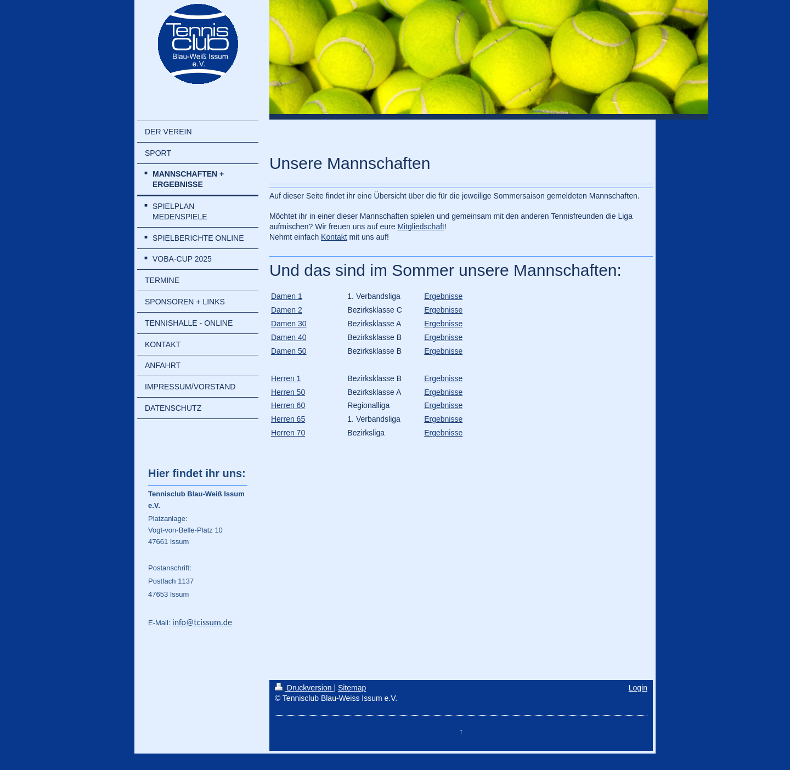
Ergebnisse (443, 296)
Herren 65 (288, 419)
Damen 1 (286, 296)
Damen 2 (286, 309)
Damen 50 (289, 351)
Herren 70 (288, 432)
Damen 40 (289, 337)
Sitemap (352, 687)
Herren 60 (288, 405)
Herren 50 (288, 392)
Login (638, 687)
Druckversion (304, 687)
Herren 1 (286, 378)
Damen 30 (289, 323)
